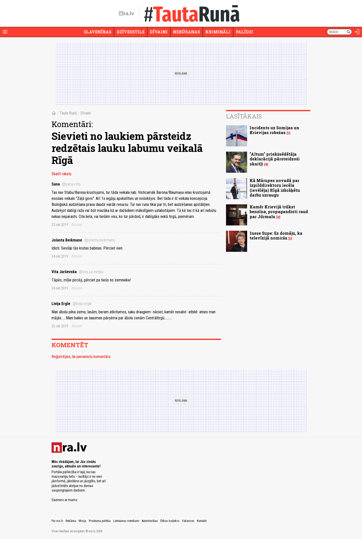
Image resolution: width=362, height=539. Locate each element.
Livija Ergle (72, 303)
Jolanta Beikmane (83, 240)
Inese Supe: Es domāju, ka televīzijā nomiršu (276, 235)
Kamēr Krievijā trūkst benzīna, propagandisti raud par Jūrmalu (279, 211)
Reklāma (71, 521)
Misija (82, 521)
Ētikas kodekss (169, 521)
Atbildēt (76, 225)
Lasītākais (244, 116)
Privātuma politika (100, 521)
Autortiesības (150, 521)
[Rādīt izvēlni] (5, 32)
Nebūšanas (186, 31)
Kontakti (202, 521)
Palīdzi (244, 31)
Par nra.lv (57, 521)
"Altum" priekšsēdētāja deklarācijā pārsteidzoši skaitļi (275, 158)
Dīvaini (159, 31)
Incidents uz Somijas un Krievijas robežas (274, 130)
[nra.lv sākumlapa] (126, 13)
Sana (66, 184)
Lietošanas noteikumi (126, 521)
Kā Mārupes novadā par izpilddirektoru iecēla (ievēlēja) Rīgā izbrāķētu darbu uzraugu (275, 188)
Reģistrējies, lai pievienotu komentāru (81, 356)
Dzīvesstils (131, 31)
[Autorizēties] (357, 32)
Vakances (188, 521)
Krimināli (218, 31)
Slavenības (97, 31)
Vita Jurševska (77, 271)
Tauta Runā (68, 113)
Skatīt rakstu (61, 173)
